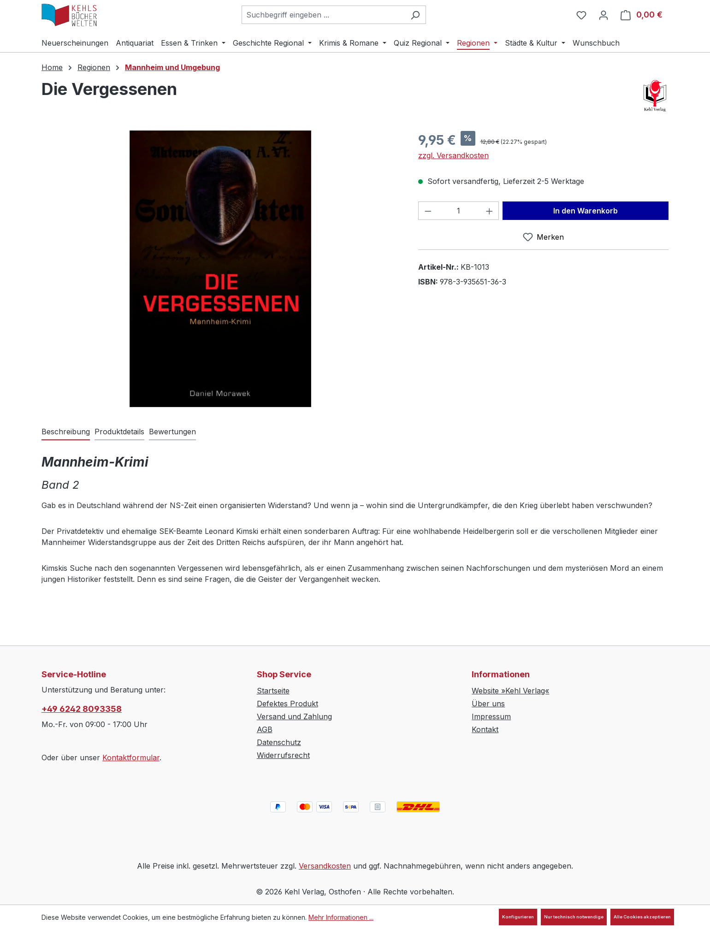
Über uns (488, 703)
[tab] (65, 432)
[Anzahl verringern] (428, 210)
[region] (220, 268)
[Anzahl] (458, 210)
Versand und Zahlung (294, 716)
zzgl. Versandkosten (453, 155)
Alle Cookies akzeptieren (642, 916)
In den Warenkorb (585, 210)
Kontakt (485, 729)
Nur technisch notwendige (574, 916)
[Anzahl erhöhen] (489, 210)
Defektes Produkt (287, 703)
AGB (264, 729)
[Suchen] (415, 15)
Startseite (273, 690)
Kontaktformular (131, 757)
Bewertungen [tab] (172, 431)
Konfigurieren (518, 916)
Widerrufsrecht (283, 755)
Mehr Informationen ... (340, 917)
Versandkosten (325, 865)
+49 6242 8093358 (81, 709)
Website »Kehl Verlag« (510, 690)
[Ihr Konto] (603, 15)
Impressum (491, 716)
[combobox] (323, 15)
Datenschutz (279, 742)
